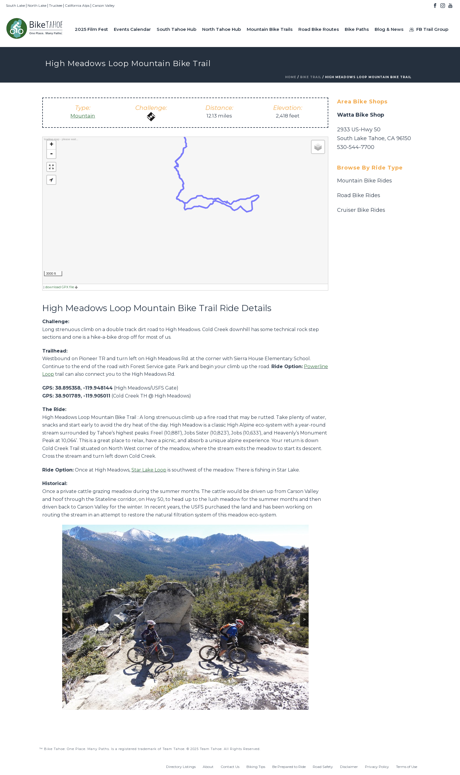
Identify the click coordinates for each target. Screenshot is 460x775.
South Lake (15, 5)
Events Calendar (132, 29)
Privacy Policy (377, 766)
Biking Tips (255, 766)
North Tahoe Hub (221, 29)
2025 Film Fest (91, 29)
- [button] (51, 154)
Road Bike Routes (318, 29)
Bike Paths (357, 29)
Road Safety (323, 766)
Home (290, 77)
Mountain (82, 116)
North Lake (37, 5)
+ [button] (51, 144)
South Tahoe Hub (176, 29)
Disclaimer (349, 766)
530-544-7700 (355, 147)
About (208, 766)
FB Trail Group (428, 29)
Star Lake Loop (148, 470)
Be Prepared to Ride (289, 766)
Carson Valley (103, 5)
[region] (185, 617)
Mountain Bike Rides (364, 180)
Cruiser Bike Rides (361, 210)
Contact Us (230, 766)
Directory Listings (181, 766)
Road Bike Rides (358, 195)
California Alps (77, 5)
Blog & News (389, 29)
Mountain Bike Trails (269, 29)
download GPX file (61, 287)
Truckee (55, 5)
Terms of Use (406, 766)
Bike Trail (310, 77)
